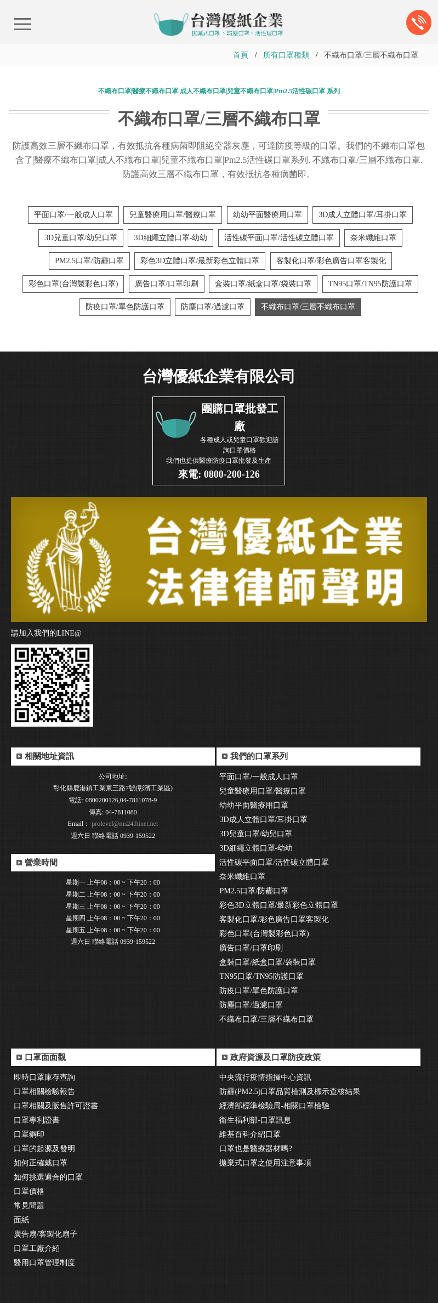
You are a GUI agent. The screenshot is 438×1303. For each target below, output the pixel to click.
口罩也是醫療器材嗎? (255, 1149)
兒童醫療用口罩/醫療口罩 (172, 215)
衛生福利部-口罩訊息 (255, 1120)
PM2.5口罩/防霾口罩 (89, 261)
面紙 (21, 1220)
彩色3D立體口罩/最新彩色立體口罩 (199, 261)
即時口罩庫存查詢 (44, 1077)
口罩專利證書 (37, 1120)
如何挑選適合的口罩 (48, 1177)
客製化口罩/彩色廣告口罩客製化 (331, 261)
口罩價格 (29, 1191)
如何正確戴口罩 (40, 1163)
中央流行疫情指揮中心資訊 (265, 1077)
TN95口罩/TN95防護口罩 (370, 284)
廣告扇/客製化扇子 (45, 1234)
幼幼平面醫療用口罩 (267, 215)
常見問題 (29, 1206)
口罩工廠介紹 (37, 1248)
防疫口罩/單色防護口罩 (125, 307)
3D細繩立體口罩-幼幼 (170, 238)
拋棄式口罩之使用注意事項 (265, 1163)
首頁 (240, 55)
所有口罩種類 (286, 55)
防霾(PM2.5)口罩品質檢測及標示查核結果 (289, 1091)
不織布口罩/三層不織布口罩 (308, 307)
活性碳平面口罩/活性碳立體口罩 (279, 238)
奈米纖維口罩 (373, 238)
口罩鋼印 (29, 1134)
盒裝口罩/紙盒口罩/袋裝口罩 (263, 284)
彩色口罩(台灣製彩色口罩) (73, 284)
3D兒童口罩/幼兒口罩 (80, 238)
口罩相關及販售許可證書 (56, 1106)
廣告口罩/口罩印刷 (166, 284)
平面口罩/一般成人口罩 (73, 215)
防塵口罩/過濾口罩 (212, 307)
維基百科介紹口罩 (250, 1134)
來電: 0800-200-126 (218, 474)
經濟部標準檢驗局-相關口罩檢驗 (274, 1106)
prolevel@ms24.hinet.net (124, 824)
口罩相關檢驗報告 (44, 1091)
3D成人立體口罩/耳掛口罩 (362, 215)
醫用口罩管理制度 (44, 1263)
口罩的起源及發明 (44, 1149)
